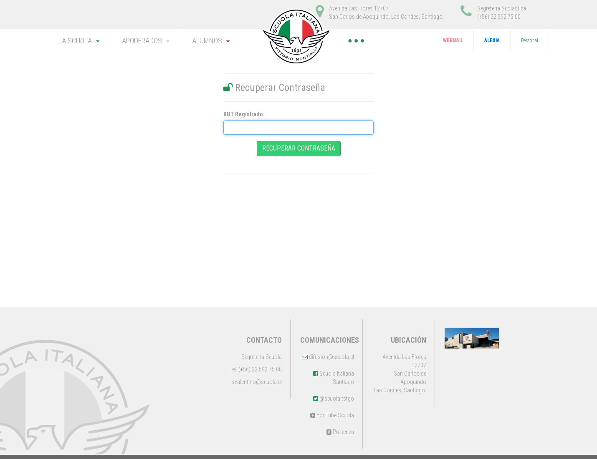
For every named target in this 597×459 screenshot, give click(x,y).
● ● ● (356, 40)
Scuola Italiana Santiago (333, 377)
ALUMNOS (207, 40)
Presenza (340, 432)
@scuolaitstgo (333, 398)
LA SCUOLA (75, 40)
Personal (529, 40)
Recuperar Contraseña (298, 148)
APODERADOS (142, 40)
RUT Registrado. (244, 114)
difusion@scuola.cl (328, 357)
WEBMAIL (453, 40)
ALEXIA (492, 40)
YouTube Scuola (332, 415)
